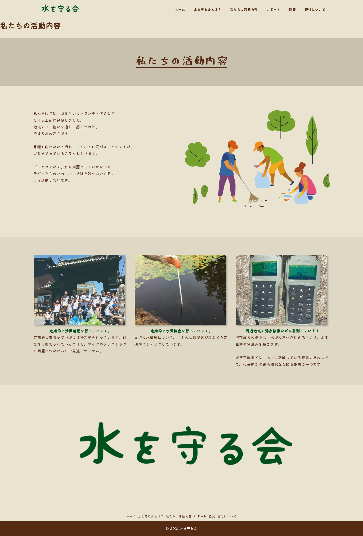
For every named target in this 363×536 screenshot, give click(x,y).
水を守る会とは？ (151, 516)
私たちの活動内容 (178, 516)
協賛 (212, 516)
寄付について (227, 516)
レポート (200, 516)
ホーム (131, 516)
